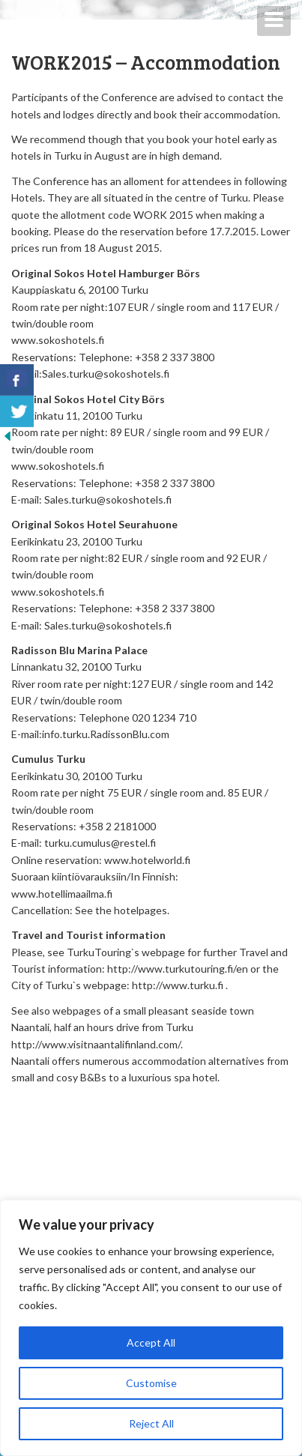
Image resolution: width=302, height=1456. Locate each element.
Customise (151, 1383)
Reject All (151, 1423)
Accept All (151, 1342)
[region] (151, 1328)
